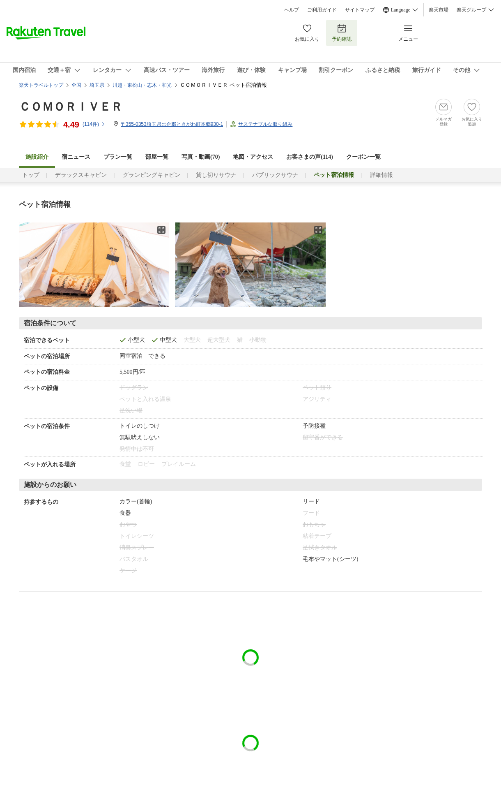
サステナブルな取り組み (265, 124)
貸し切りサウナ (216, 175)
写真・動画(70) (201, 157)
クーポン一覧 (363, 157)
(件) (94, 124)
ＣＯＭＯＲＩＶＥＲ (70, 106)
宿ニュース (76, 157)
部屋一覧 (156, 157)
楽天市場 (438, 10)
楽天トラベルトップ (41, 85)
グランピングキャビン (151, 175)
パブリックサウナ (275, 175)
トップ (30, 175)
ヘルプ (291, 10)
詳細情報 (381, 175)
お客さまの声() (309, 157)
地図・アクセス (253, 157)
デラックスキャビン (81, 175)
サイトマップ (360, 10)
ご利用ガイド (322, 10)
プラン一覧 (117, 157)
